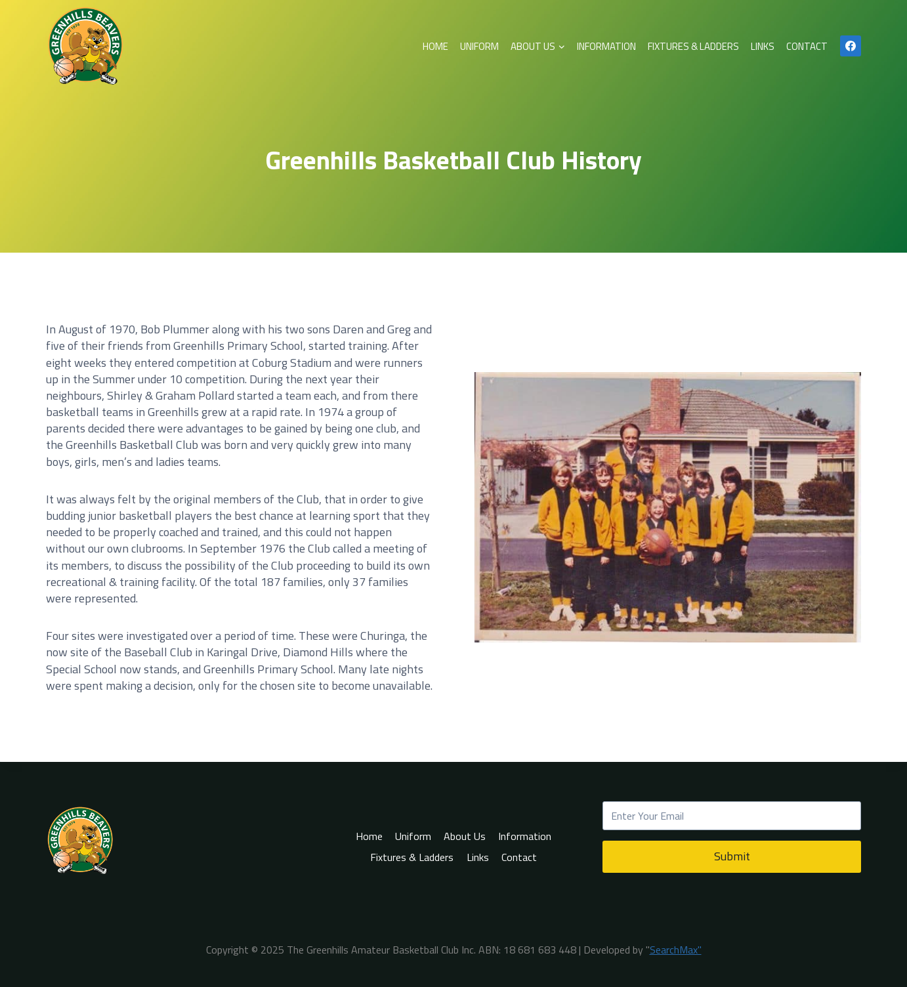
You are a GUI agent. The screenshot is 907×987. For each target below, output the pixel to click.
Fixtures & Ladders (693, 46)
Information (606, 46)
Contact (807, 46)
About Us (465, 836)
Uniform (479, 46)
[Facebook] (850, 45)
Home (435, 46)
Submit (732, 856)
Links (762, 46)
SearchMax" (676, 949)
